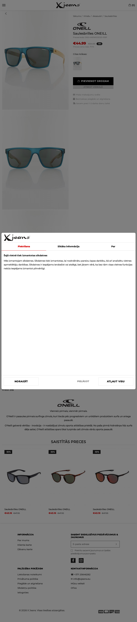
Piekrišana (24, 246)
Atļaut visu (116, 381)
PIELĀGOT (83, 381)
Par (113, 246)
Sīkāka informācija (68, 246)
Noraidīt (21, 381)
